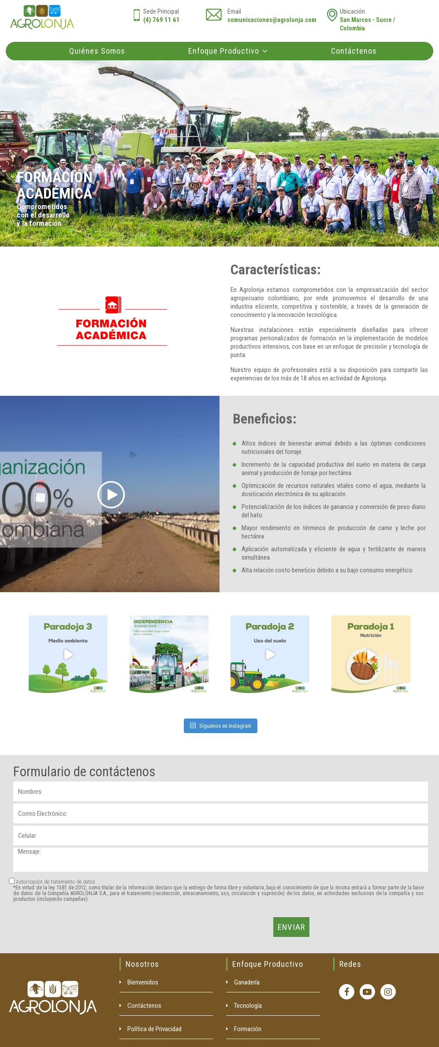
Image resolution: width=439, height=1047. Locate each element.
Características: (276, 269)
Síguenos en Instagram (220, 725)
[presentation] (80, 927)
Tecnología (248, 1006)
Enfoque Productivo (223, 50)
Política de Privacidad (154, 1029)
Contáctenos (354, 50)
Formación (247, 1029)
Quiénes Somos (97, 50)
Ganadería (247, 982)
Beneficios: (265, 418)
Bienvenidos (142, 982)
